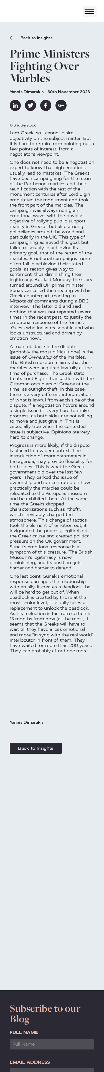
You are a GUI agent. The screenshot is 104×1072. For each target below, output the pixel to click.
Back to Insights (31, 39)
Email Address (30, 1062)
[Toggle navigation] (90, 11)
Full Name (24, 1032)
